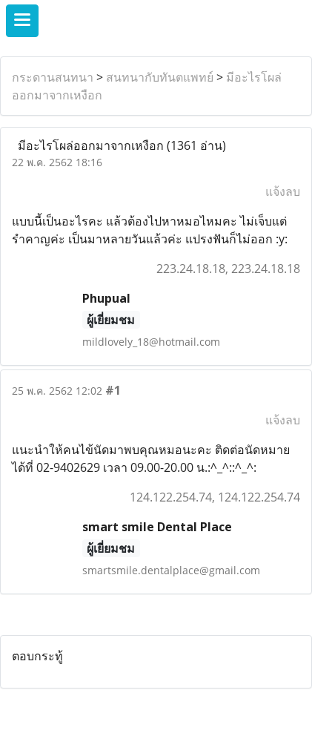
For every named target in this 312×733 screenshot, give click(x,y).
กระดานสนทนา (52, 77)
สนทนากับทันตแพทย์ (159, 77)
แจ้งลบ (282, 191)
